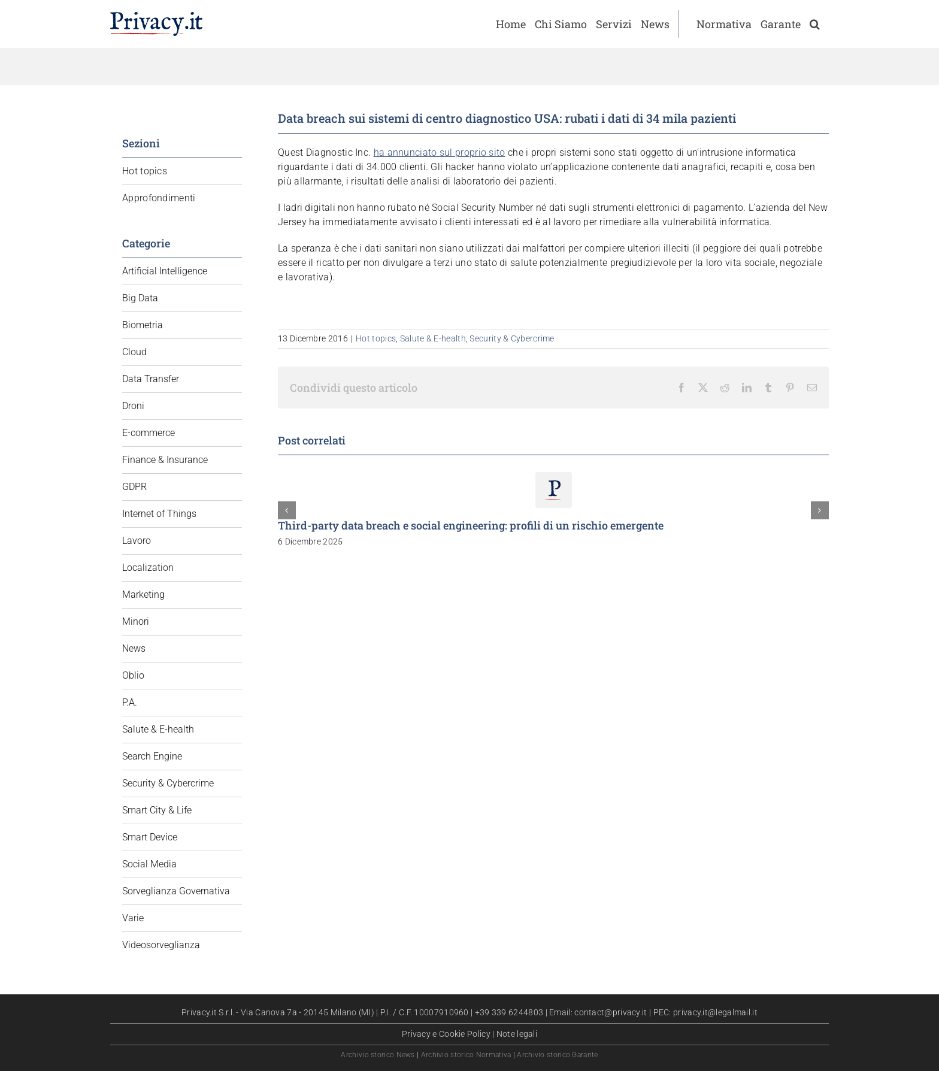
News (134, 648)
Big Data (140, 298)
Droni (133, 406)
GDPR (134, 486)
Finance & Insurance (165, 459)
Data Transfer (150, 379)
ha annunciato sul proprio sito (439, 152)
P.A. (129, 702)
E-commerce (148, 432)
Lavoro (136, 540)
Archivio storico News (377, 1055)
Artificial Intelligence (164, 271)
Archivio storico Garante (557, 1055)
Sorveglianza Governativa (176, 891)
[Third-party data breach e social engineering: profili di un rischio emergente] (553, 477)
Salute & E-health (433, 338)
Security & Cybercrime (511, 338)
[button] (815, 24)
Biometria (142, 325)
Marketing (143, 594)
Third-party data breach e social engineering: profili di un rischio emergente (471, 525)
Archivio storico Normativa (466, 1055)
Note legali (516, 1034)
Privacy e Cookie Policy (446, 1034)
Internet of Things (159, 513)
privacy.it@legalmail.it (715, 1012)
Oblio (133, 675)
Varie (133, 918)
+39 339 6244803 (509, 1012)
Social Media (149, 864)
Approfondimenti (159, 198)
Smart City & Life (157, 810)
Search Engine (152, 756)
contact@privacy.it (610, 1012)
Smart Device (149, 837)
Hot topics (376, 338)
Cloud (134, 352)
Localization (148, 567)
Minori (135, 621)
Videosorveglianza (161, 945)
